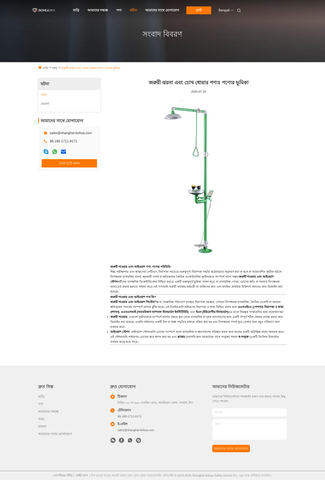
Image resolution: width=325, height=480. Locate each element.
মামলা (42, 426)
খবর (54, 68)
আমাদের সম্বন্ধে (97, 10)
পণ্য (119, 10)
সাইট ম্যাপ (82, 475)
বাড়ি (76, 10)
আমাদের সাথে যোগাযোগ (162, 10)
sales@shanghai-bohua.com (71, 133)
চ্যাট (199, 10)
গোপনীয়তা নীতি (63, 475)
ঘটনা (133, 10)
